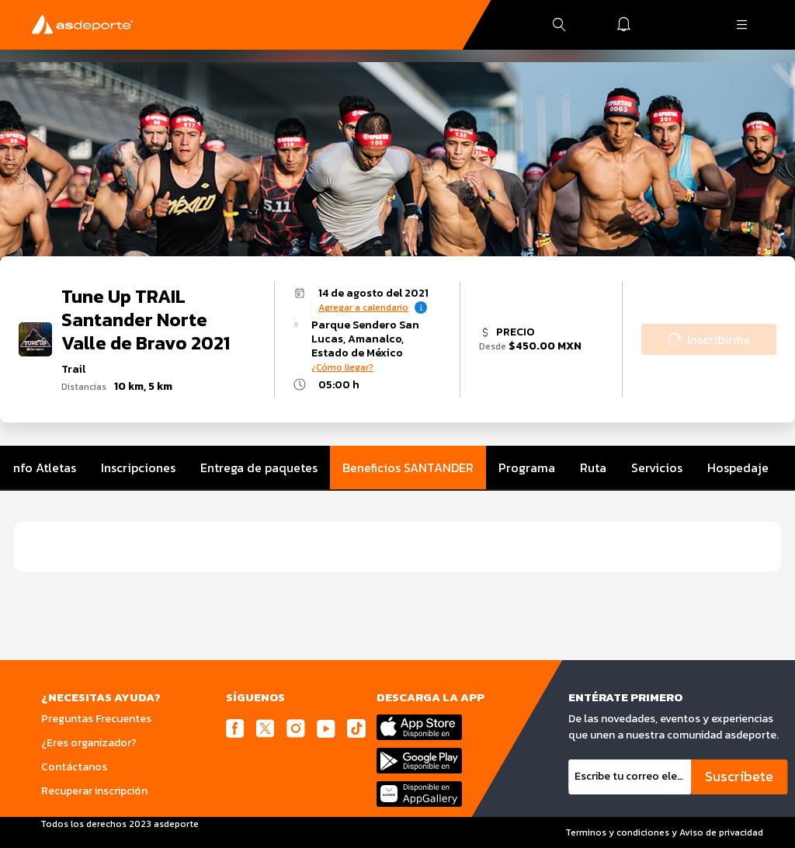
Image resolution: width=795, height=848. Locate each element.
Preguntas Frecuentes (96, 719)
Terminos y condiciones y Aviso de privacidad (664, 832)
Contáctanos (74, 767)
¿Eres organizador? (89, 743)
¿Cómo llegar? (342, 367)
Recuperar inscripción (94, 791)
